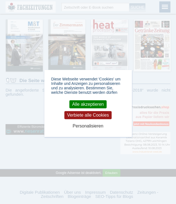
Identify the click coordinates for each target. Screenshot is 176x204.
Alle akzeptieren (88, 104)
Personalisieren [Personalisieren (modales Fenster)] (88, 126)
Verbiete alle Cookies (88, 115)
